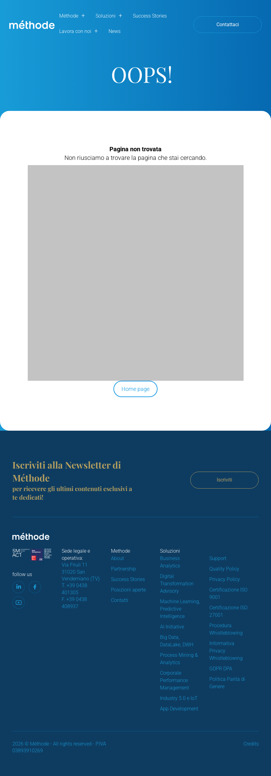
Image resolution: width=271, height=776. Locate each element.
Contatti (119, 600)
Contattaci (227, 24)
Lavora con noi (75, 31)
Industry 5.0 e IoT (179, 698)
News (115, 31)
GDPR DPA (220, 669)
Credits (251, 744)
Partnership (123, 569)
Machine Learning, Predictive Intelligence (180, 609)
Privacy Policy (224, 579)
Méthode (68, 16)
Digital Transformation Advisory (177, 583)
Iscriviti (224, 480)
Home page (135, 389)
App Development (179, 709)
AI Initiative (172, 627)
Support (217, 558)
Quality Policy (224, 569)
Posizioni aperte (128, 590)
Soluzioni (106, 16)
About (117, 558)
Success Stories (150, 16)
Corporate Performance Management (174, 680)
